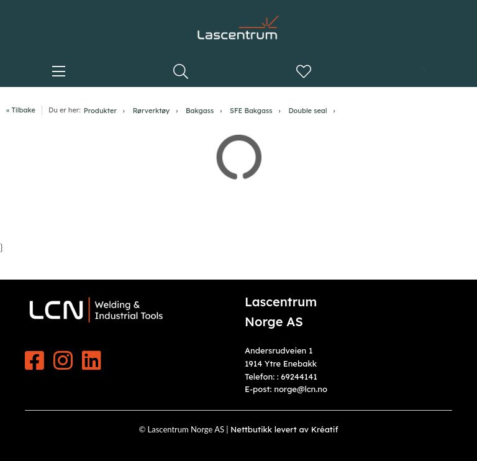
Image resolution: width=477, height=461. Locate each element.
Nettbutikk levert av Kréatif (284, 429)
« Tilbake (20, 110)
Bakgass (200, 110)
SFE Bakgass (251, 110)
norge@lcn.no (300, 389)
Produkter (100, 110)
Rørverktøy (151, 110)
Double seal (307, 110)
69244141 (299, 376)
